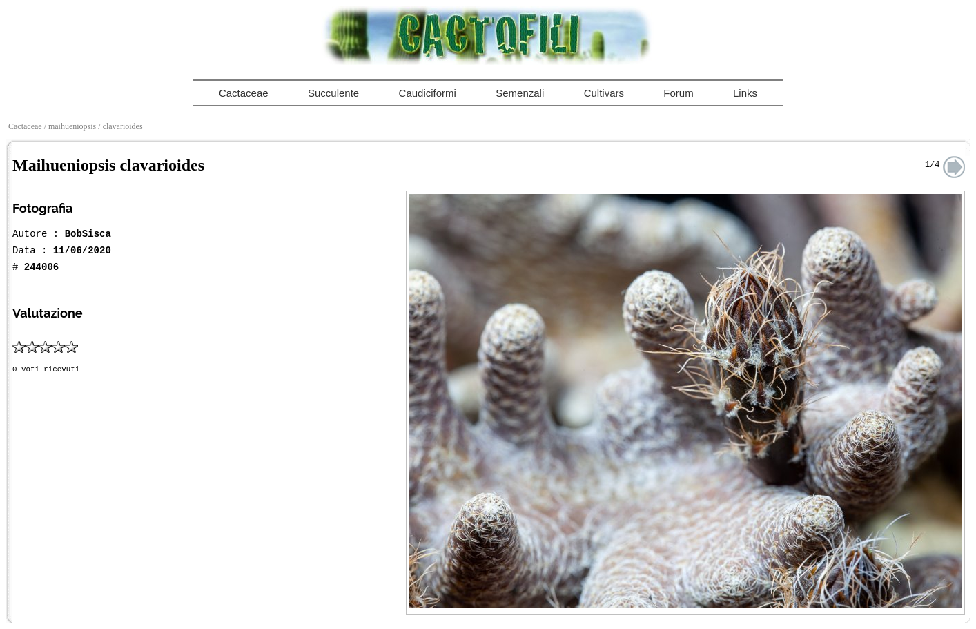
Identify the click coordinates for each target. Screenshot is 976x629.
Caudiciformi (427, 93)
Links (745, 93)
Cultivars (604, 93)
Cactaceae (244, 93)
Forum (678, 93)
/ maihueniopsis (71, 126)
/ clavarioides (121, 126)
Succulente (333, 93)
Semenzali (520, 93)
